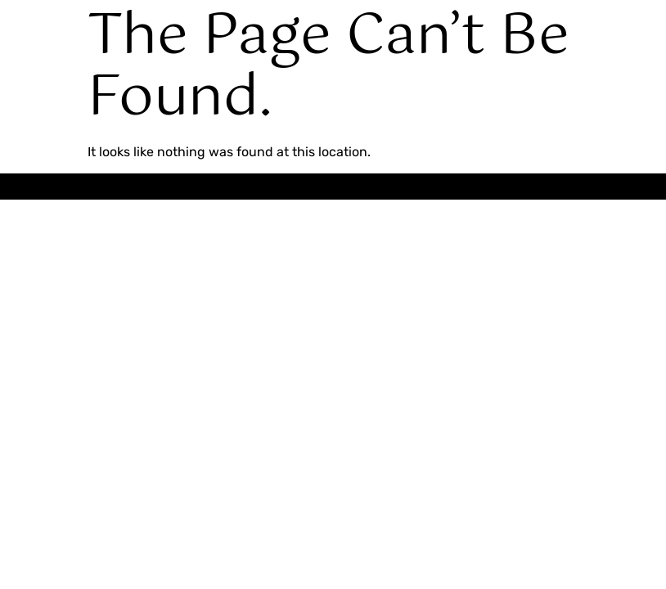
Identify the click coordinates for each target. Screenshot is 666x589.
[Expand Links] (602, 532)
